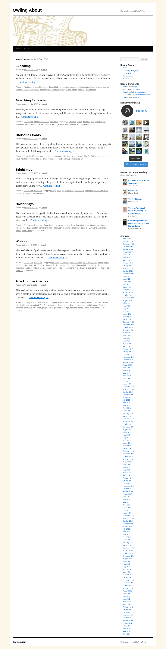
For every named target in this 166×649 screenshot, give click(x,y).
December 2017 (128, 419)
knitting (36, 268)
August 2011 (127, 623)
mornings (19, 308)
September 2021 (128, 298)
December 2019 (128, 354)
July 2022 (126, 276)
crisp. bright (20, 305)
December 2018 (128, 387)
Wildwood (23, 241)
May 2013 (126, 567)
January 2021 (127, 319)
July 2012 (126, 594)
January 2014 (127, 545)
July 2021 (126, 303)
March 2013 (127, 572)
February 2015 (128, 510)
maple (95, 305)
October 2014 (128, 521)
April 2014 (127, 537)
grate (78, 305)
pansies (27, 308)
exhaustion (64, 87)
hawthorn (24, 159)
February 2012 (128, 607)
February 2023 (128, 263)
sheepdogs (54, 124)
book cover (54, 263)
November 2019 (128, 357)
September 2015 (128, 491)
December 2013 (128, 548)
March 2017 (127, 443)
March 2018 (127, 411)
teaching (66, 228)
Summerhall (34, 159)
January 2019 (127, 384)
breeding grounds (90, 263)
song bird (95, 268)
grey (82, 305)
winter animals (64, 159)
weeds (80, 308)
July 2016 (126, 464)
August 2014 (127, 526)
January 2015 (127, 513)
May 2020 (126, 341)
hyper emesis (96, 87)
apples (42, 156)
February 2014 (128, 542)
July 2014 (126, 529)
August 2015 (127, 494)
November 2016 (128, 454)
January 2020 (127, 352)
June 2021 (126, 306)
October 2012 (128, 585)
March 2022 (127, 282)
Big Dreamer (71, 122)
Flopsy (46, 305)
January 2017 (127, 448)
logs (38, 124)
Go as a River (133, 190)
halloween (69, 191)
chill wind (86, 122)
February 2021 (128, 317)
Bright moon (25, 169)
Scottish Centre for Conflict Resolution (47, 228)
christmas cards (59, 156)
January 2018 (127, 416)
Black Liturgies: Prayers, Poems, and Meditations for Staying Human (138, 223)
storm (74, 90)
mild (42, 124)
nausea (26, 90)
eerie (59, 191)
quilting (71, 268)
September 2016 (128, 459)
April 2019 (127, 376)
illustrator (28, 268)
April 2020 (127, 343)
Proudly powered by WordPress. (135, 642)
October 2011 (127, 618)
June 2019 (126, 370)
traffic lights (26, 193)
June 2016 (126, 467)
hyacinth (88, 305)
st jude (68, 90)
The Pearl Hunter (135, 199)
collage (53, 191)
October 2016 (128, 456)
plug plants (46, 308)
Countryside (28, 122)
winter (86, 308)
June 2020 (126, 338)
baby (57, 87)
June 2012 (126, 596)
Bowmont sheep (75, 263)
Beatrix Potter (70, 302)
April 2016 (127, 473)
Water (125, 68)
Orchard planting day (130, 70)
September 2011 (128, 620)
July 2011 (126, 626)
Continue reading (28, 82)
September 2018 (128, 395)
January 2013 (127, 577)
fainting (81, 87)
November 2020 (128, 325)
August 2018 (127, 397)
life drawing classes (92, 225)
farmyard (98, 122)
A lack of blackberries (32, 281)
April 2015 (127, 505)
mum (47, 124)
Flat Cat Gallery (90, 156)
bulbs (89, 302)
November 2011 (128, 615)
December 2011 (128, 612)
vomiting (81, 90)
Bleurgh (134, 87)
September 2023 (128, 249)
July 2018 (126, 400)
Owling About (27, 10)
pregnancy (34, 90)
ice (104, 122)
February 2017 (128, 446)
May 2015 (126, 502)
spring (62, 90)
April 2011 (127, 634)
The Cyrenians (91, 228)
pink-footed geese (60, 268)
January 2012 (127, 610)
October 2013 (128, 553)
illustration (20, 124)
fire (41, 305)
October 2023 (128, 247)
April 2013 (127, 569)
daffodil (36, 305)
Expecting (23, 66)
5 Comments (91, 90)
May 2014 (126, 534)
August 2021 (127, 300)
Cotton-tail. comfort (100, 302)
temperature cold (77, 228)
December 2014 (128, 516)
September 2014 (128, 524)
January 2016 (127, 481)
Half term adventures (138, 92)
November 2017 (128, 421)
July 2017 (126, 432)
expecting (73, 87)
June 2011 (126, 628)
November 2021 (128, 292)
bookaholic (64, 263)
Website (27, 48)
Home (18, 48)
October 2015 (128, 489)
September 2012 (128, 588)
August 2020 (127, 333)
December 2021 (128, 290)
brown (79, 122)
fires (73, 225)
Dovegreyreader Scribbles (34, 265)
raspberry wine (45, 90)
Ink (26, 124)
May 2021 (126, 309)
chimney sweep (64, 225)
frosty (52, 305)
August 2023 (127, 252)
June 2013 (126, 564)
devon (100, 263)
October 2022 (128, 271)
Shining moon (128, 76)
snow (62, 124)
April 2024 (127, 239)
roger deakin (80, 268)
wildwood (19, 271)
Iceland (101, 265)
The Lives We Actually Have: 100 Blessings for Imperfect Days (137, 210)
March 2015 (127, 508)
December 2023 (128, 244)
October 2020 (128, 327)
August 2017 (127, 430)
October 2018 (128, 392)
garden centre (60, 305)
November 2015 (128, 486)
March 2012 (127, 604)
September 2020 (128, 330)
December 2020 (128, 322)
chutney (69, 156)
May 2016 (126, 470)
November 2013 (128, 551)
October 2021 (128, 295)
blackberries (81, 302)
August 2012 (127, 591)
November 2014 (128, 518)
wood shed (74, 124)
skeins (88, 268)
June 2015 (126, 499)
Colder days (25, 204)
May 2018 (126, 405)
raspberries (56, 308)
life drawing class (101, 191)
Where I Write (136, 97)
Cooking (27, 302)
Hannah (44, 70)
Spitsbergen (105, 268)
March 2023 (127, 260)
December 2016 (128, 451)
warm (67, 124)
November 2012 (128, 583)
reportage (27, 228)
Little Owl (31, 124)
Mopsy (101, 305)
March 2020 (127, 346)
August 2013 (127, 559)
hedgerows (92, 265)
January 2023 (127, 266)
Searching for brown (31, 100)
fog (63, 191)
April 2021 (127, 311)
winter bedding (95, 308)
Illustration (43, 87)
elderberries (78, 156)
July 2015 (126, 497)
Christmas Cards (28, 135)
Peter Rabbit (36, 308)
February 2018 (128, 413)
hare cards (101, 156)
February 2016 (128, 478)
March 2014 (127, 540)
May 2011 (126, 631)
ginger (87, 87)
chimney (53, 225)
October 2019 (128, 360)
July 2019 (126, 368)
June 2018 (126, 403)
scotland (55, 90)
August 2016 (127, 462)
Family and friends (31, 87)
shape (18, 193)
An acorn (126, 79)
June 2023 (126, 257)
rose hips (65, 308)
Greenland (71, 265)
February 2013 (128, 575)
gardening (71, 305)
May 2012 (126, 599)
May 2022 (126, 279)
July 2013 (126, 561)
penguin (49, 268)
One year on (127, 73)
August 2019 (127, 365)
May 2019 (126, 373)
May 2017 (126, 438)
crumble (29, 305)
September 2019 (128, 362)
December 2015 (128, 483)
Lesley (42, 268)
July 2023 (126, 255)
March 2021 (127, 314)
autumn (49, 156)
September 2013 (128, 556)
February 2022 (128, 284)
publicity (19, 228)
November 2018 (128, 389)
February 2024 (128, 241)
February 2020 (128, 349)
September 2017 (128, 427)
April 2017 (127, 440)
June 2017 (126, 435)
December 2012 (128, 580)
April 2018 (127, 408)
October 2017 (128, 424)
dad (92, 122)
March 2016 (127, 475)
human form (79, 191)
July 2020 (126, 335)
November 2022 (128, 268)
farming (49, 265)
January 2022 (127, 287)
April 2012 (127, 602)
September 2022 (128, 274)
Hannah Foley (82, 265)
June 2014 (126, 532)
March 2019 (127, 378)
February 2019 (128, 381)
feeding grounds (59, 265)
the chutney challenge (48, 159)
